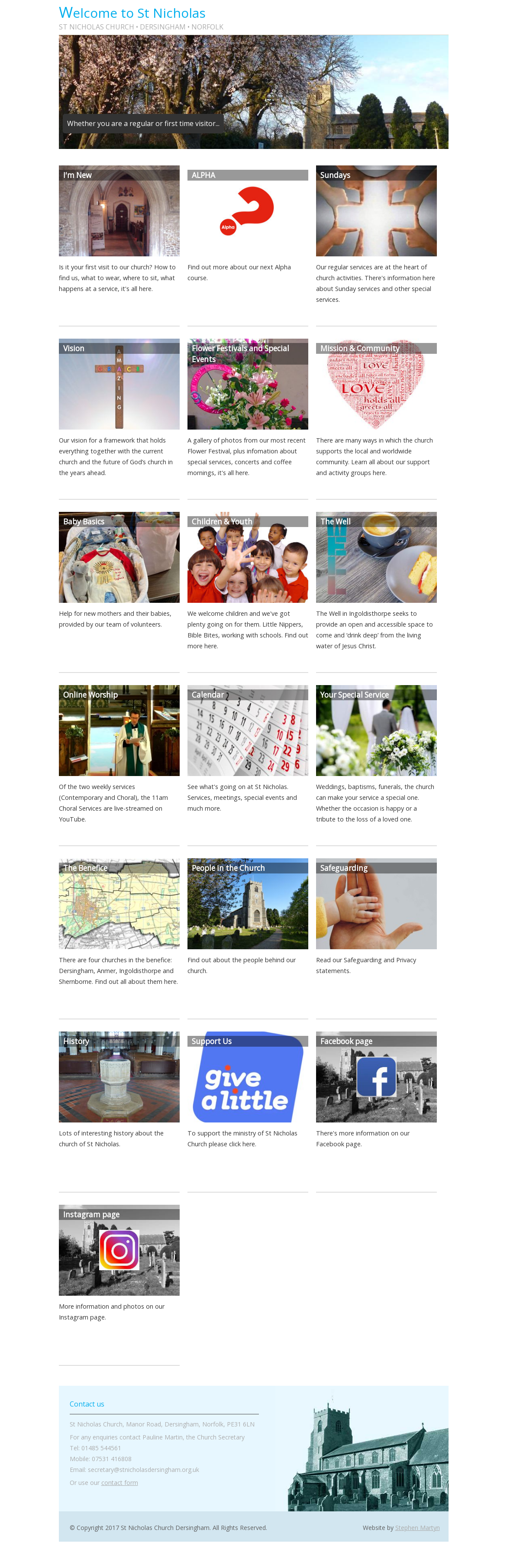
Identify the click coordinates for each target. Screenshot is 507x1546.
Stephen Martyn (417, 1527)
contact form (119, 1482)
